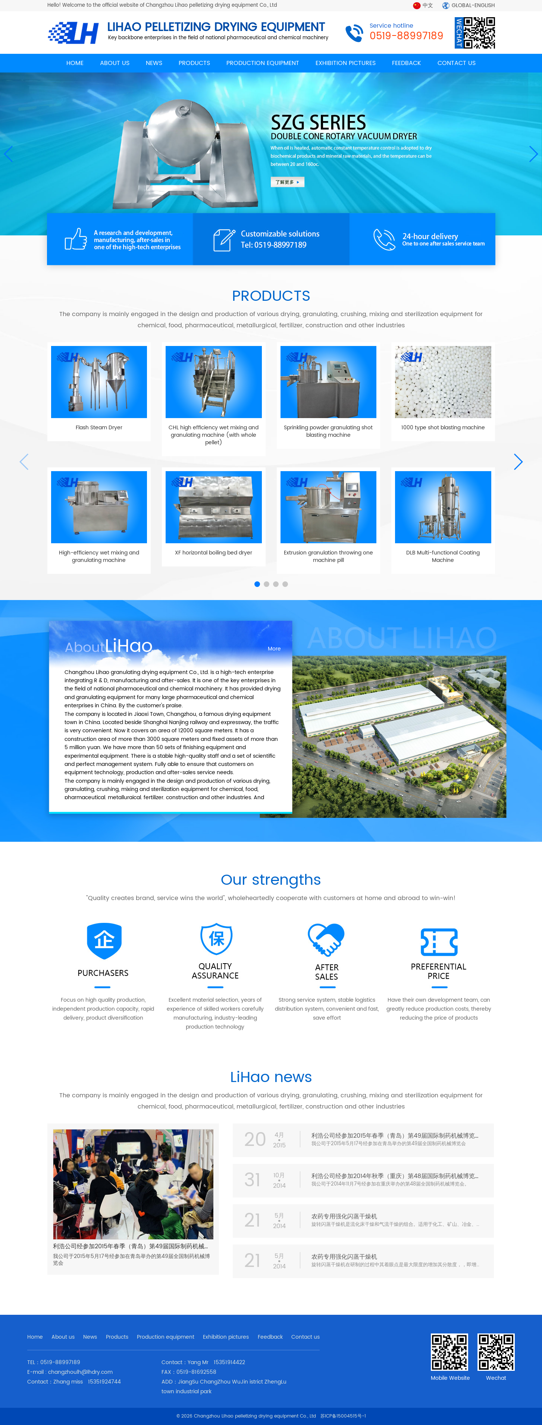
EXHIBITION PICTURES (346, 63)
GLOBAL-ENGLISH (473, 5)
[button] (533, 154)
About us (63, 1337)
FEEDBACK (406, 63)
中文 (428, 5)
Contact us (305, 1337)
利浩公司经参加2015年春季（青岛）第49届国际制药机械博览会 (137, 1246)
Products (117, 1337)
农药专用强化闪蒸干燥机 (344, 1216)
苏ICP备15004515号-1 (343, 1416)
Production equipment (165, 1337)
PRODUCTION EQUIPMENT (262, 63)
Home (35, 1337)
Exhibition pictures (226, 1337)
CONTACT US (457, 63)
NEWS (154, 63)
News (90, 1337)
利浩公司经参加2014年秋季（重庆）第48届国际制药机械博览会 (396, 1176)
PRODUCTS (194, 63)
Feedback (270, 1337)
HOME (75, 63)
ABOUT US (114, 63)
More (274, 649)
